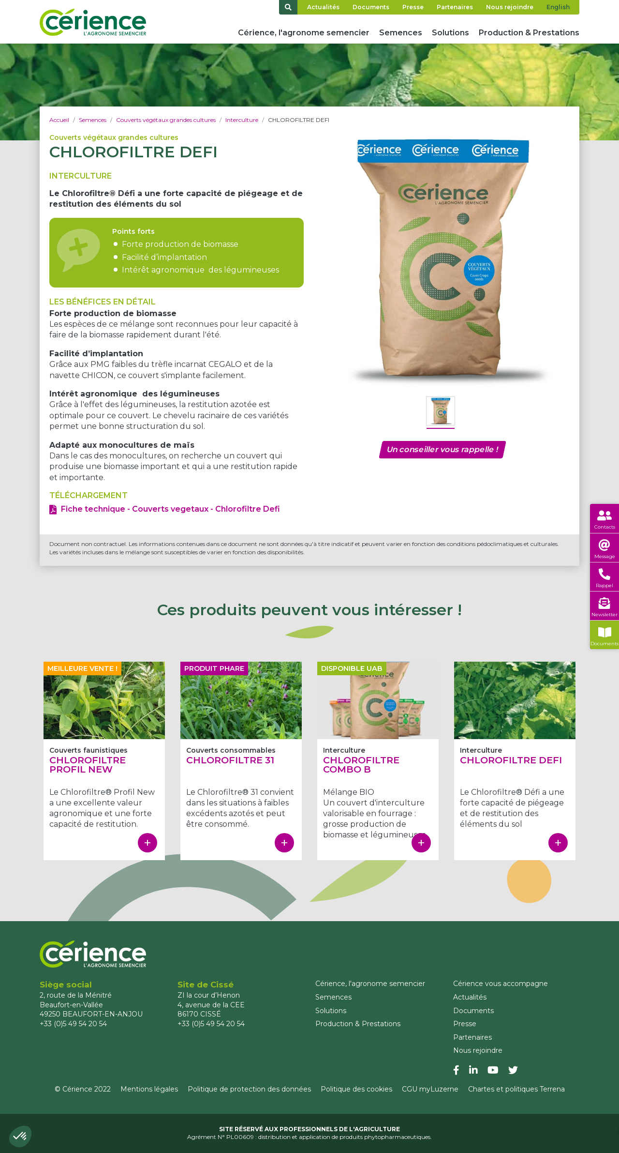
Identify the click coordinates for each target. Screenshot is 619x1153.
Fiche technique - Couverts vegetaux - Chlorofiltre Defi (170, 509)
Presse (413, 7)
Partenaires (455, 7)
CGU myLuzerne (430, 1089)
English (558, 7)
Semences (400, 32)
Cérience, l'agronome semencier (303, 32)
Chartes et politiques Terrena (516, 1089)
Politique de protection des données (249, 1089)
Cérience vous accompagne (500, 983)
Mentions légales (149, 1089)
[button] (20, 1136)
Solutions (450, 32)
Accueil (59, 119)
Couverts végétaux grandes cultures (166, 119)
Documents (371, 7)
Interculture (241, 119)
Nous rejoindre (509, 7)
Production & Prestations (529, 32)
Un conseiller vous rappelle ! (442, 449)
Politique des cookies (356, 1089)
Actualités (323, 7)
